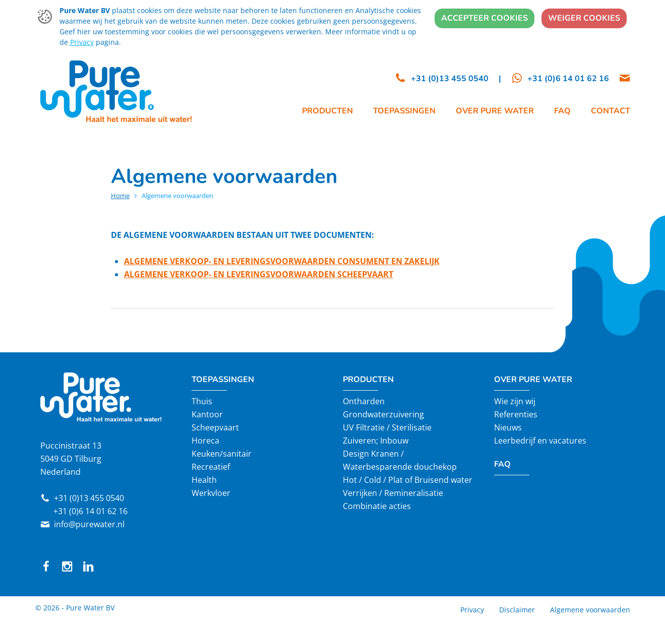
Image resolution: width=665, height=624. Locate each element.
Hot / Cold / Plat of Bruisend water (407, 479)
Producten (368, 379)
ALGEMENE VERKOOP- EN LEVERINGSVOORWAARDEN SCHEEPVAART (258, 274)
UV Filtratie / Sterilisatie (387, 427)
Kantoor (207, 414)
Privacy (82, 42)
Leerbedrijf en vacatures (540, 440)
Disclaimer (517, 609)
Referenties (515, 414)
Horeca (205, 440)
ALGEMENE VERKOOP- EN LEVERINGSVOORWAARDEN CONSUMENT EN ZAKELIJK (282, 261)
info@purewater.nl (89, 524)
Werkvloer (211, 492)
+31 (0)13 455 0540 (89, 498)
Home (120, 195)
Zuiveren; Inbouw (375, 440)
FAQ (502, 464)
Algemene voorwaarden (590, 609)
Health (204, 479)
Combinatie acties (377, 506)
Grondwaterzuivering (383, 414)
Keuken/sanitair (222, 453)
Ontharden (364, 401)
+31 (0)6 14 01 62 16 (90, 511)
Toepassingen (223, 379)
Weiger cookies (584, 18)
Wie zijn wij (514, 401)
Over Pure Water (533, 379)
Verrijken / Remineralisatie (393, 492)
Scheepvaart (215, 427)
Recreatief (211, 466)
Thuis (202, 401)
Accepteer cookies (484, 18)
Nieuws (508, 427)
